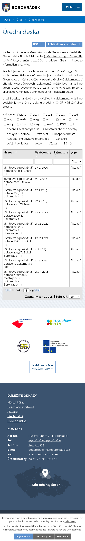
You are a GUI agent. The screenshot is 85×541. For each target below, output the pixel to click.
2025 (36, 124)
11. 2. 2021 (41, 178)
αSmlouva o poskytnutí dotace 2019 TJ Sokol (18, 204)
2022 (75, 119)
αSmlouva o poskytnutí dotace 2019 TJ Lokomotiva (18, 193)
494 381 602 (36, 440)
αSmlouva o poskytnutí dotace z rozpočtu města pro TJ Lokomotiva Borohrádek (18, 278)
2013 (36, 114)
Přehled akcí (15, 416)
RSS (38, 44)
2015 (62, 114)
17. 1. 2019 (41, 190)
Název (9, 152)
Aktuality (12, 411)
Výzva (53, 143)
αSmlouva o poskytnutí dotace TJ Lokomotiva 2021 (18, 264)
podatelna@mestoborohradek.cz (49, 449)
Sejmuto (61, 152)
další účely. (70, 521)
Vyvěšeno (43, 152)
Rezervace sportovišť (20, 407)
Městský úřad (15, 402)
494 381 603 (53, 440)
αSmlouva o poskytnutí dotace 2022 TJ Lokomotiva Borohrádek (18, 228)
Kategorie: (9, 114)
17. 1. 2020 (41, 212)
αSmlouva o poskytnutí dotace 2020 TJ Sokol (18, 171)
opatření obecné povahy (61, 129)
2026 (50, 124)
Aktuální (76, 167)
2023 (10, 124)
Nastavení (63, 536)
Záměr (68, 143)
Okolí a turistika (16, 421)
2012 (23, 114)
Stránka (17, 290)
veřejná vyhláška (17, 143)
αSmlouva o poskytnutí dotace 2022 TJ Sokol (18, 241)
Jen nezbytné (43, 536)
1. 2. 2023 (40, 249)
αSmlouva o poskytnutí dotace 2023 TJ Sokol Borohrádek (18, 252)
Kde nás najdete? (46, 485)
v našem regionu (42, 367)
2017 (10, 119)
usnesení (61, 138)
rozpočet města (65, 134)
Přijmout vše (23, 536)
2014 (49, 114)
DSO (63, 124)
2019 (36, 119)
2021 (62, 119)
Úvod (7, 19)
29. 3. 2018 (41, 271)
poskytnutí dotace (18, 134)
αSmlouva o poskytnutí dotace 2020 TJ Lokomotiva (18, 216)
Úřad (20, 19)
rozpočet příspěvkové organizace (28, 138)
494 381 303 (36, 445)
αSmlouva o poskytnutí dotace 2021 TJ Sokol (18, 182)
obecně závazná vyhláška (23, 129)
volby (38, 143)
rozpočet (42, 134)
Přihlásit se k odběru (64, 44)
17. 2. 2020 (41, 167)
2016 (75, 114)
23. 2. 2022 (41, 223)
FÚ (75, 124)
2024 (23, 124)
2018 (23, 119)
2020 (49, 119)
